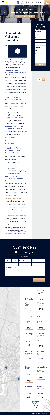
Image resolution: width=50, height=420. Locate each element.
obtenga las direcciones (29, 311)
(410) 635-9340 (40, 324)
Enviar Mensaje (40, 64)
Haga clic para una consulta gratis (25, 16)
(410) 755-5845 (28, 378)
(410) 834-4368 (40, 393)
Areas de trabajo (6, 30)
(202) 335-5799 (28, 341)
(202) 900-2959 (40, 342)
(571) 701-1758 (28, 324)
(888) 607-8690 (37, 3)
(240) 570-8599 (28, 358)
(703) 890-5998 (40, 358)
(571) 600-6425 (28, 393)
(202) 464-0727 (28, 308)
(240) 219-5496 (40, 375)
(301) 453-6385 (40, 305)
